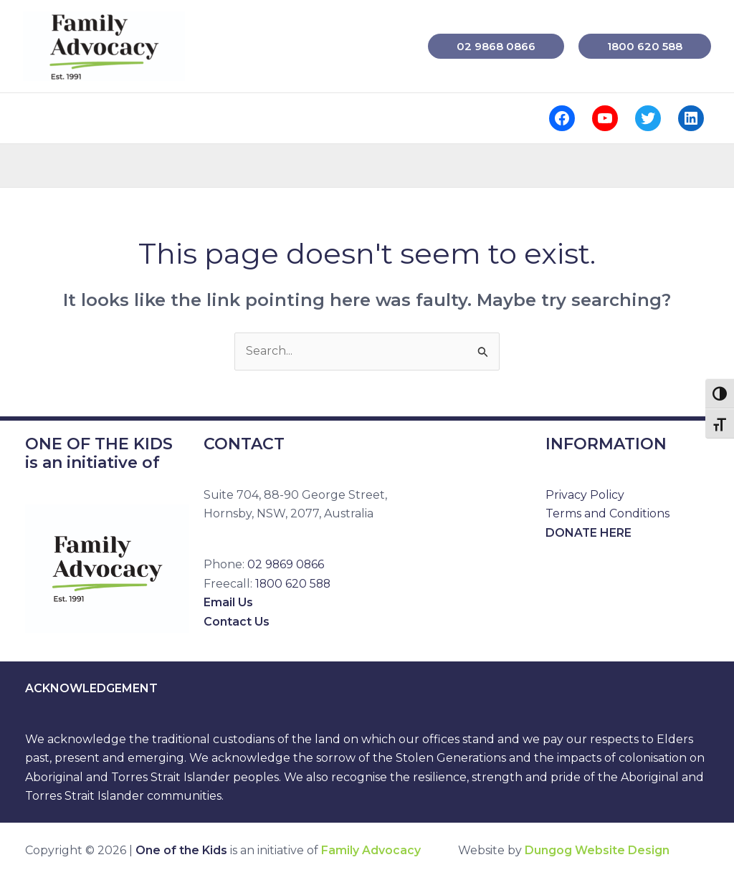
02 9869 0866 (286, 565)
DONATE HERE (588, 533)
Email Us (228, 602)
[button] (496, 46)
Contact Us (237, 621)
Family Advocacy (371, 851)
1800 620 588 (294, 583)
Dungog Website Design (597, 851)
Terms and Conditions (607, 513)
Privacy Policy (584, 495)
